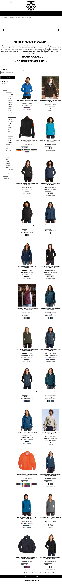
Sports (9, 98)
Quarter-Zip (10, 115)
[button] (10, 2)
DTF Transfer (24, 105)
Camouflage (10, 112)
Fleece (9, 108)
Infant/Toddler (9, 155)
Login (49, 2)
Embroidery (25, 103)
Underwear (8, 165)
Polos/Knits (8, 153)
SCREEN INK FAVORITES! (8, 88)
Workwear (10, 129)
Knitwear (7, 157)
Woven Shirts (8, 150)
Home (1, 17)
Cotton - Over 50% (9, 169)
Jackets (9, 138)
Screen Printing (24, 146)
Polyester (8, 171)
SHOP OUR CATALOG (9, 17)
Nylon (9, 140)
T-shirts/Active (9, 142)
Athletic (10, 106)
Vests (9, 125)
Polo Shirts (8, 174)
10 (37, 572)
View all (4, 85)
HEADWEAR (5, 176)
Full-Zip (10, 110)
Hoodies (10, 127)
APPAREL (17, 17)
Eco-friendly (10, 136)
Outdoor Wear (24, 17)
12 (40, 572)
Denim (9, 134)
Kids (7, 159)
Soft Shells (10, 121)
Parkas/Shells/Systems (13, 117)
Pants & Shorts (9, 144)
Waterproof (10, 104)
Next (43, 572)
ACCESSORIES (6, 178)
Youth (9, 123)
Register (55, 2)
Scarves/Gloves (9, 167)
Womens (7, 161)
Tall (9, 131)
